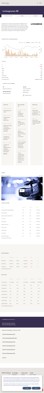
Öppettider (14, 374)
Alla (20, 42)
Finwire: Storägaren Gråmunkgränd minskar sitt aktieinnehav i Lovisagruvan (22, 144)
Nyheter (5, 104)
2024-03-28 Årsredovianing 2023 (8, 341)
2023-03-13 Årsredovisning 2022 (8, 345)
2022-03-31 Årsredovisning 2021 (8, 349)
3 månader (28, 42)
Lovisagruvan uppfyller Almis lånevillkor (6, 138)
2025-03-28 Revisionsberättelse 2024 (9, 338)
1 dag (39, 42)
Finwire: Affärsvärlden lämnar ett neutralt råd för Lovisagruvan (22, 134)
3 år (22, 42)
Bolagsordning (28, 95)
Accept (27, 388)
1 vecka (36, 42)
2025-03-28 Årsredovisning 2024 (8, 334)
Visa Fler (5, 153)
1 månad (32, 42)
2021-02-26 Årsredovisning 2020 (8, 353)
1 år (24, 42)
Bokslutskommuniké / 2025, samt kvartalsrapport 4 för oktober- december (7, 128)
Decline (36, 388)
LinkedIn (23, 374)
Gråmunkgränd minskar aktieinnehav (6, 119)
